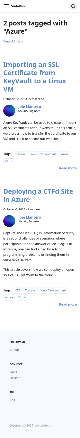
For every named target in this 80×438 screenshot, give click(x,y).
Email (13, 372)
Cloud (9, 161)
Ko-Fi (13, 400)
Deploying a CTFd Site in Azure (38, 195)
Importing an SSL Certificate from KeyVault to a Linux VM (34, 76)
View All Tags (13, 41)
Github (14, 350)
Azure (65, 154)
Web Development (43, 154)
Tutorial (20, 154)
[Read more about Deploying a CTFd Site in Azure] (68, 304)
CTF (17, 290)
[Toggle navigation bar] (6, 6)
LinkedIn (15, 378)
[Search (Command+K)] (73, 6)
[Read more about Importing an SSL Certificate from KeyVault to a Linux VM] (68, 168)
